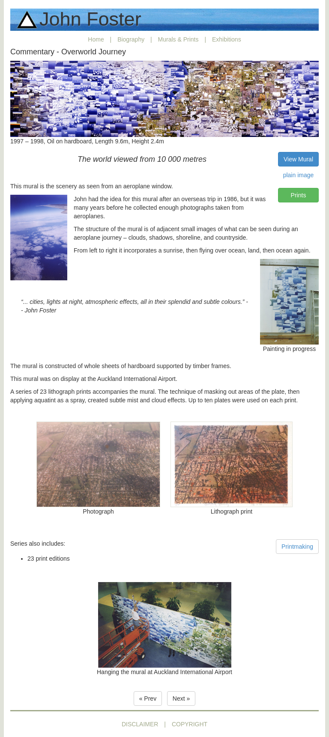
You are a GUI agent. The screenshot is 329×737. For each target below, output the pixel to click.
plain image (298, 175)
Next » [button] (181, 698)
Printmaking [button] (297, 546)
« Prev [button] (147, 698)
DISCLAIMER (140, 724)
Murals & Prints (178, 39)
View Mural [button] (298, 159)
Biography (130, 39)
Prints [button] (298, 195)
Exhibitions (226, 39)
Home (96, 39)
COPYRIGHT (189, 724)
